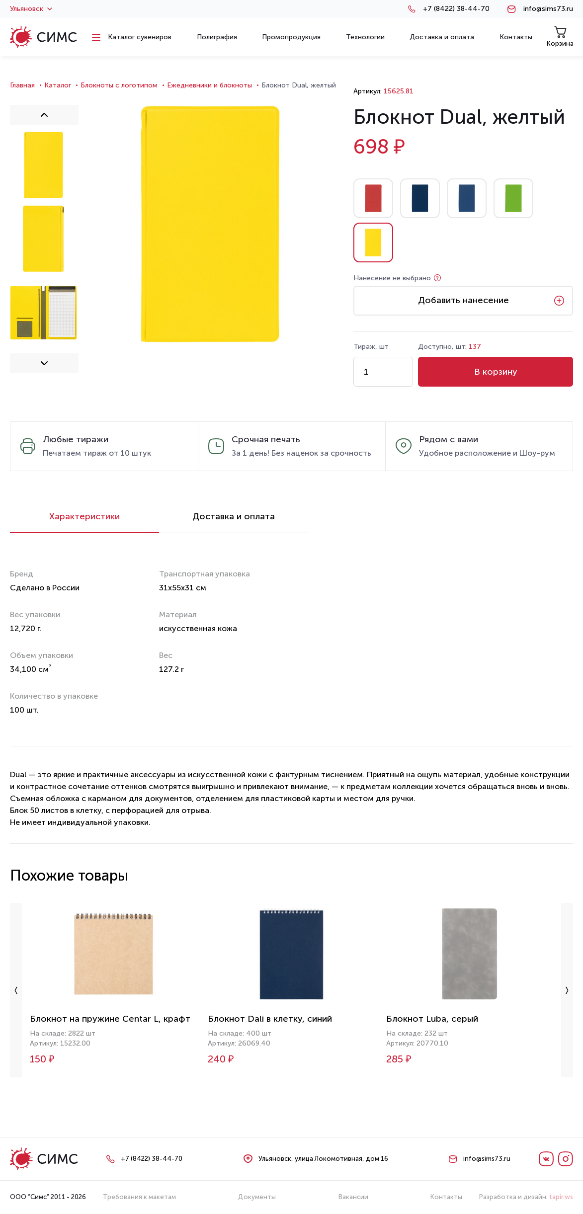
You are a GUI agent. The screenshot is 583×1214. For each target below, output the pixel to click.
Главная (22, 85)
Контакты (446, 1197)
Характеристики (84, 516)
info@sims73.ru (548, 9)
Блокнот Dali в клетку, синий (270, 1018)
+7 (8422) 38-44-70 (456, 9)
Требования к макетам (139, 1197)
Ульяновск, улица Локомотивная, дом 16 (323, 1158)
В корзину (495, 371)
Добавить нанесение (463, 300)
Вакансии (353, 1197)
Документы (257, 1197)
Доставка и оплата (233, 516)
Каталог (57, 85)
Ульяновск (31, 9)
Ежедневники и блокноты (209, 85)
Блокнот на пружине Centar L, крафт (110, 1018)
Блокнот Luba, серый (432, 1018)
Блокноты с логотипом (119, 85)
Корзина (560, 36)
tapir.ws (561, 1197)
